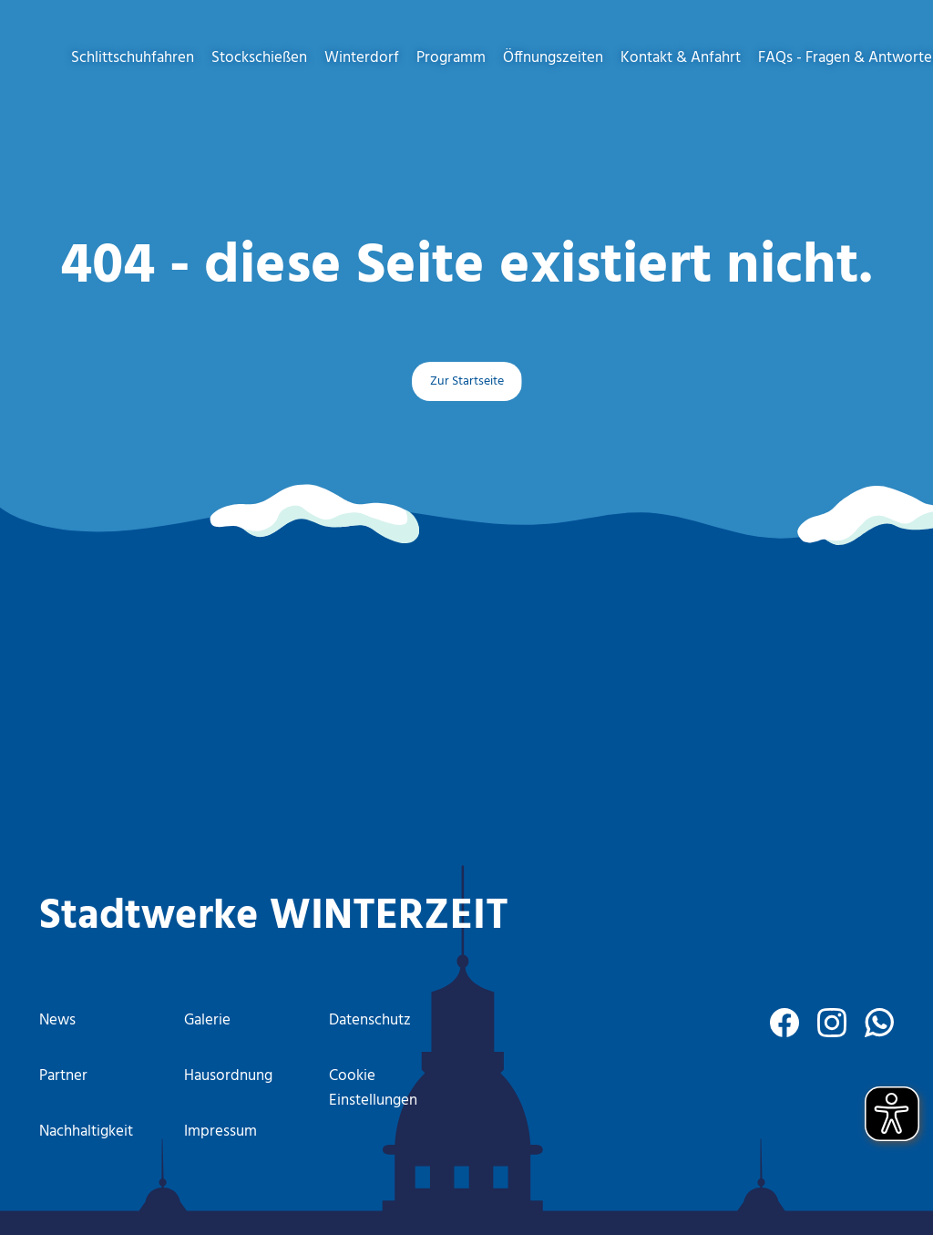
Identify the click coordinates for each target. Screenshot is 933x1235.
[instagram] (831, 1022)
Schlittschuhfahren (132, 58)
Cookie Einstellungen (373, 1088)
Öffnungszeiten (553, 58)
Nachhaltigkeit (86, 1131)
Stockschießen (259, 58)
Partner (63, 1076)
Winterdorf (361, 58)
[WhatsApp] (879, 1022)
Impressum (220, 1131)
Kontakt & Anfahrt (680, 58)
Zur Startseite (467, 381)
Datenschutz (370, 1020)
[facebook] (784, 1022)
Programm (451, 58)
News (57, 1020)
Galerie (207, 1020)
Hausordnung (228, 1076)
